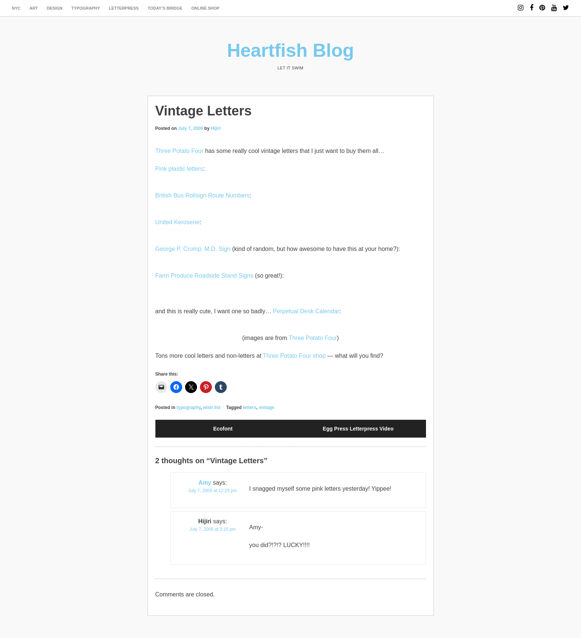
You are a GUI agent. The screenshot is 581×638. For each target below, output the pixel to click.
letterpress (124, 8)
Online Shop (205, 8)
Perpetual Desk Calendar (306, 311)
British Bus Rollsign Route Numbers (202, 195)
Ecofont (222, 429)
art (33, 8)
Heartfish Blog (290, 50)
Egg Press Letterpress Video (358, 429)
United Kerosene (177, 222)
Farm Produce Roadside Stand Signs (204, 275)
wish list (211, 407)
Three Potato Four (179, 151)
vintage (266, 407)
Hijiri (216, 128)
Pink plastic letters (179, 169)
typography (85, 8)
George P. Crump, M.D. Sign (192, 249)
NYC (16, 8)
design (54, 8)
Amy (205, 483)
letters (249, 407)
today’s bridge (165, 8)
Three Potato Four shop (294, 356)
